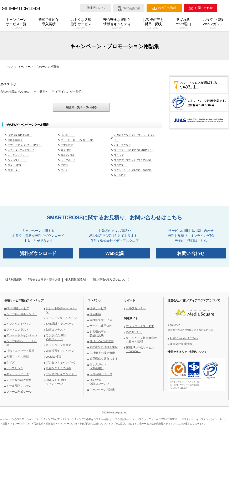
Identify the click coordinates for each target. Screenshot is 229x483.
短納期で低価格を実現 (104, 347)
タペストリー (68, 135)
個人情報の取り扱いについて (111, 279)
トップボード (68, 160)
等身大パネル (68, 155)
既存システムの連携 (58, 368)
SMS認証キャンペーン (60, 323)
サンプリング (14, 368)
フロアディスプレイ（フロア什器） (133, 160)
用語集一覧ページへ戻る (81, 107)
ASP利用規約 (13, 279)
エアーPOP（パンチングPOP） (25, 145)
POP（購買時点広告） (20, 135)
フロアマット (121, 165)
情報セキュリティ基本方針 (43, 279)
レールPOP (120, 175)
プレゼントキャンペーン (61, 362)
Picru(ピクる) (134, 332)
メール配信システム (19, 385)
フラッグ (118, 155)
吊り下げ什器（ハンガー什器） (77, 140)
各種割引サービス (101, 320)
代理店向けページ (101, 374)
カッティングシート (18, 155)
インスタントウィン (19, 323)
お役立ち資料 (164, 8)
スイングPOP (15, 165)
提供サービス (98, 308)
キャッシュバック (17, 374)
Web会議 (114, 253)
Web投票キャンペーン (60, 350)
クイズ (10, 362)
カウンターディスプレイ (21, 150)
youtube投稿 (53, 356)
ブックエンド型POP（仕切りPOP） (133, 150)
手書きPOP (67, 145)
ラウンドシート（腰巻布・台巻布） (133, 170)
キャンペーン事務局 (58, 345)
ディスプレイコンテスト (61, 374)
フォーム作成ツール (19, 391)
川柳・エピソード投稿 (20, 350)
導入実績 (95, 314)
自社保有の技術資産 (102, 352)
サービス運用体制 (101, 325)
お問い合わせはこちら (184, 338)
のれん (64, 170)
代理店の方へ (96, 8)
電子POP (66, 150)
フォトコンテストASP (140, 326)
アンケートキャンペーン (21, 335)
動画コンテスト (56, 329)
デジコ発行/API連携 (18, 380)
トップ (9, 66)
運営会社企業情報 (181, 344)
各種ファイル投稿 (17, 356)
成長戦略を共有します (104, 358)
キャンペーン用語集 (102, 389)
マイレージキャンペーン (61, 318)
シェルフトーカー (17, 160)
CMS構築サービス (17, 308)
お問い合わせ (201, 8)
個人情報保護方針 (76, 279)
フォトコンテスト (17, 329)
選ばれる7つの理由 (101, 341)
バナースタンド (122, 145)
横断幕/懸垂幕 (15, 140)
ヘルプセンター (136, 308)
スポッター (14, 170)
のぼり (64, 165)
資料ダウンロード (38, 253)
